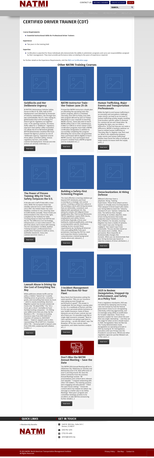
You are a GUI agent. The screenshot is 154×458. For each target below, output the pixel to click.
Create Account (118, 2)
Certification (75, 13)
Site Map (120, 451)
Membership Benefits (29, 424)
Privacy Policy (110, 451)
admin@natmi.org (68, 437)
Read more (29, 148)
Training (93, 13)
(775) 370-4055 (65, 433)
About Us (126, 13)
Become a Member (100, 2)
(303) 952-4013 (65, 430)
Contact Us (85, 3)
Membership (109, 13)
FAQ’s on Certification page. (78, 60)
